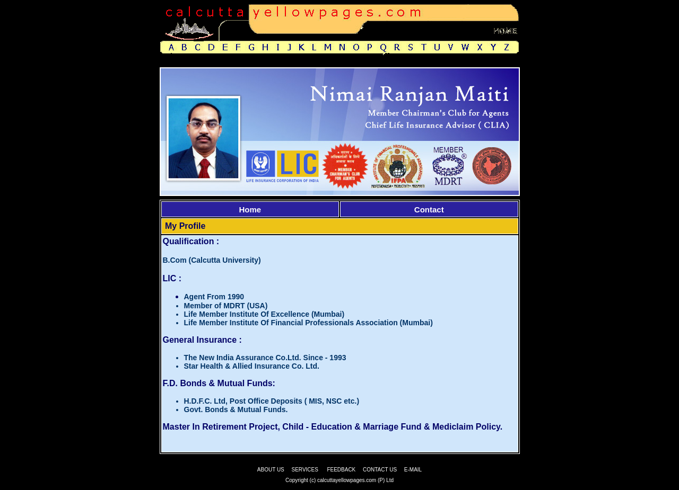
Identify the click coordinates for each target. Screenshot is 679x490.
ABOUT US (270, 470)
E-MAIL (413, 470)
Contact (429, 209)
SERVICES (305, 470)
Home (250, 209)
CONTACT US (380, 470)
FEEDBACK (341, 470)
